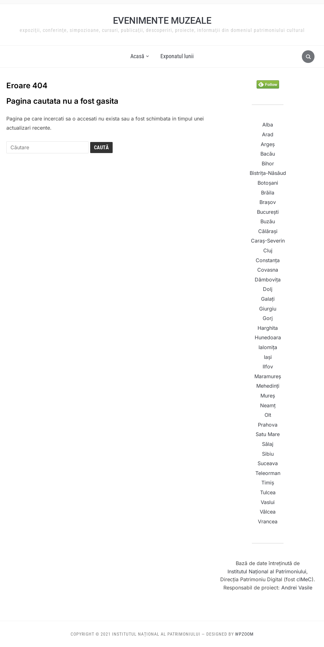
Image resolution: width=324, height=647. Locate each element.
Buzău (267, 221)
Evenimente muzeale (162, 20)
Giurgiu (267, 308)
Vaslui (268, 502)
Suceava (268, 463)
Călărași (267, 231)
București (268, 212)
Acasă (137, 56)
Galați (268, 299)
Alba (267, 124)
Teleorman (267, 473)
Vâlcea (268, 511)
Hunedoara (268, 337)
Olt (268, 415)
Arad (267, 134)
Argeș (268, 144)
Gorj (268, 318)
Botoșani (268, 183)
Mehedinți (267, 386)
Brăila (267, 192)
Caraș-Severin (268, 240)
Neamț (268, 405)
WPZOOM (244, 634)
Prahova (267, 425)
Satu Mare (268, 434)
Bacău (267, 154)
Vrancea (267, 521)
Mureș (267, 395)
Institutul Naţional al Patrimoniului (266, 571)
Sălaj (267, 444)
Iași (268, 357)
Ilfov (268, 366)
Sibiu (268, 454)
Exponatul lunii (177, 56)
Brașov (267, 202)
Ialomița (268, 347)
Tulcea (268, 492)
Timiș (267, 482)
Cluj (267, 250)
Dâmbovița (268, 279)
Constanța (268, 260)
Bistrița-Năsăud (268, 173)
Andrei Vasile (296, 587)
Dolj (267, 289)
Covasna (267, 270)
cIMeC (303, 579)
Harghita (268, 328)
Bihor (268, 163)
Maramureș (267, 376)
